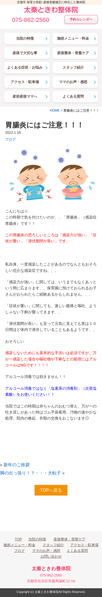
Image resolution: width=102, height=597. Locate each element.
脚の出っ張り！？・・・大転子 (30, 473)
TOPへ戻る (51, 490)
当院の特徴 (37, 539)
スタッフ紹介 (53, 545)
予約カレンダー (81, 19)
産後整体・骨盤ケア (69, 539)
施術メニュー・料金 (19, 545)
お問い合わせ (51, 556)
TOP (18, 539)
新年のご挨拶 (17, 464)
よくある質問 (77, 551)
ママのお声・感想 (46, 551)
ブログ (10, 139)
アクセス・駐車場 (84, 545)
